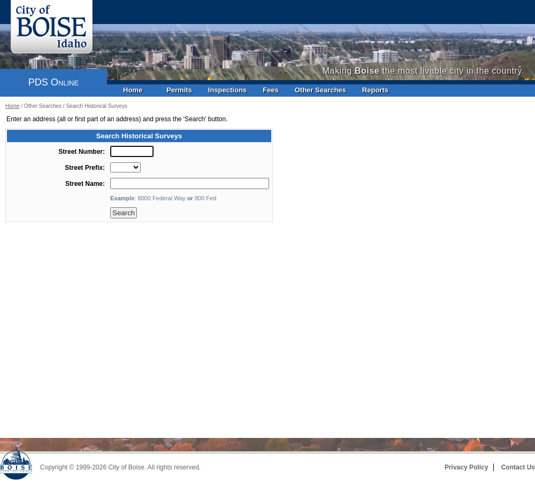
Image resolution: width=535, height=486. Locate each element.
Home (132, 90)
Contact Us (518, 467)
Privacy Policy (466, 467)
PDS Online (53, 82)
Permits (179, 90)
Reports (375, 90)
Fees (271, 90)
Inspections (227, 90)
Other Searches (320, 90)
